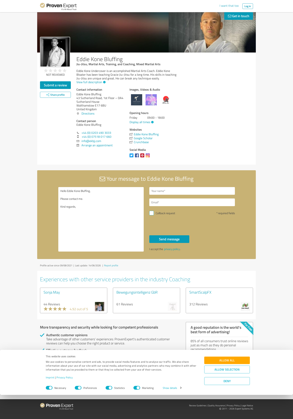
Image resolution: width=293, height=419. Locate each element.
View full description (90, 82)
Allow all (227, 384)
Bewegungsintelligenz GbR (137, 292)
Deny (227, 405)
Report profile (111, 265)
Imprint (50, 401)
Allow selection (227, 393)
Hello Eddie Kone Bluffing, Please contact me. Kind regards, (101, 219)
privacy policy (172, 249)
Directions (87, 113)
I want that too (229, 6)
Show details (170, 412)
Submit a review (55, 85)
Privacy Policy (64, 401)
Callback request (165, 213)
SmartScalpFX (200, 292)
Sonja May (52, 292)
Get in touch (238, 15)
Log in (247, 6)
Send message (169, 239)
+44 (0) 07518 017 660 (96, 137)
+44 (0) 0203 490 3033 (96, 133)
